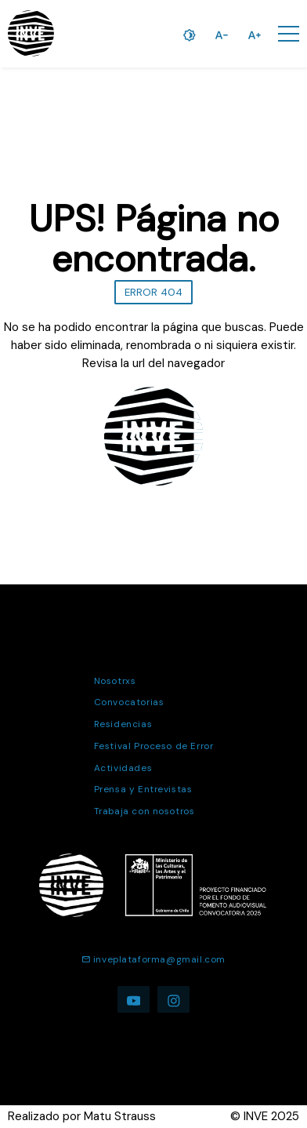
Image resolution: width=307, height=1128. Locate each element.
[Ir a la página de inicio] (31, 33)
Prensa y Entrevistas (143, 789)
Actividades (123, 768)
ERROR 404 (153, 292)
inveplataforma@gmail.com (153, 959)
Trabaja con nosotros (144, 811)
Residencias (123, 724)
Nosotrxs (115, 681)
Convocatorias (129, 702)
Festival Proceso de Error (154, 746)
